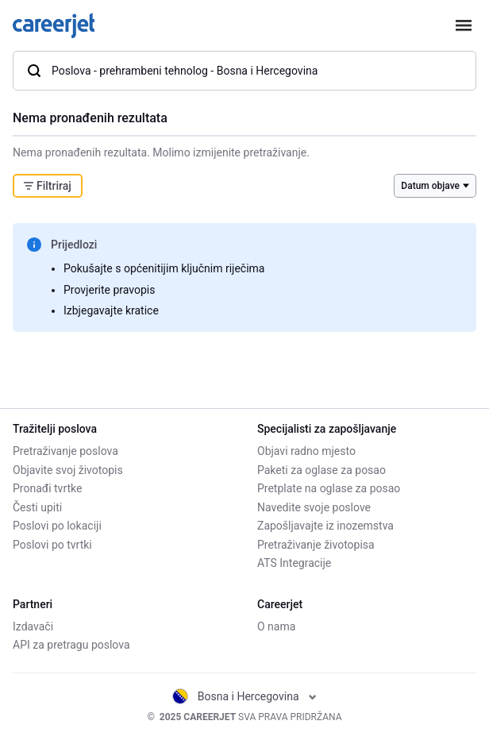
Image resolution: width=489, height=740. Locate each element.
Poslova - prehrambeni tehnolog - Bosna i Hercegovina (172, 70)
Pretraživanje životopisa (316, 544)
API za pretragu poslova (71, 644)
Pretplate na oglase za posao (328, 488)
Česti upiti (37, 507)
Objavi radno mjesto (306, 451)
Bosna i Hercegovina (244, 696)
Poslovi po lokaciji (57, 525)
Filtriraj (47, 185)
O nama (276, 626)
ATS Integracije (294, 563)
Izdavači (33, 626)
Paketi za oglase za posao (321, 470)
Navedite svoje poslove (314, 507)
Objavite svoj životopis (68, 470)
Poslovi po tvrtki (52, 544)
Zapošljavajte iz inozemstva (325, 525)
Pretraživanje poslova (65, 451)
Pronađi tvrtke (47, 488)
